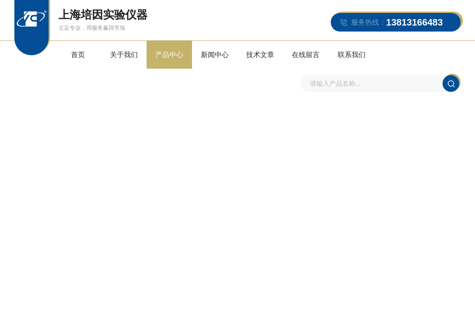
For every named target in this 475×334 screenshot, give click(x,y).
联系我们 (337, 59)
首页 (77, 59)
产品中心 (164, 59)
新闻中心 (207, 59)
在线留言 (294, 59)
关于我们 (121, 59)
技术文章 (250, 59)
